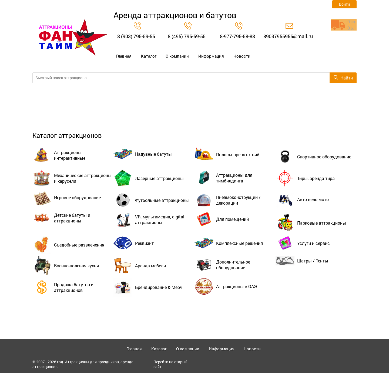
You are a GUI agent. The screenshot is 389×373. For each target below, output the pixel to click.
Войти (344, 4)
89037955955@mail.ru (288, 36)
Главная (121, 53)
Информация (204, 53)
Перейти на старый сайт (170, 364)
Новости (233, 53)
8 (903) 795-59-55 (136, 36)
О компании (172, 53)
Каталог (145, 53)
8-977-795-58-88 (237, 36)
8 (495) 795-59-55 (187, 36)
